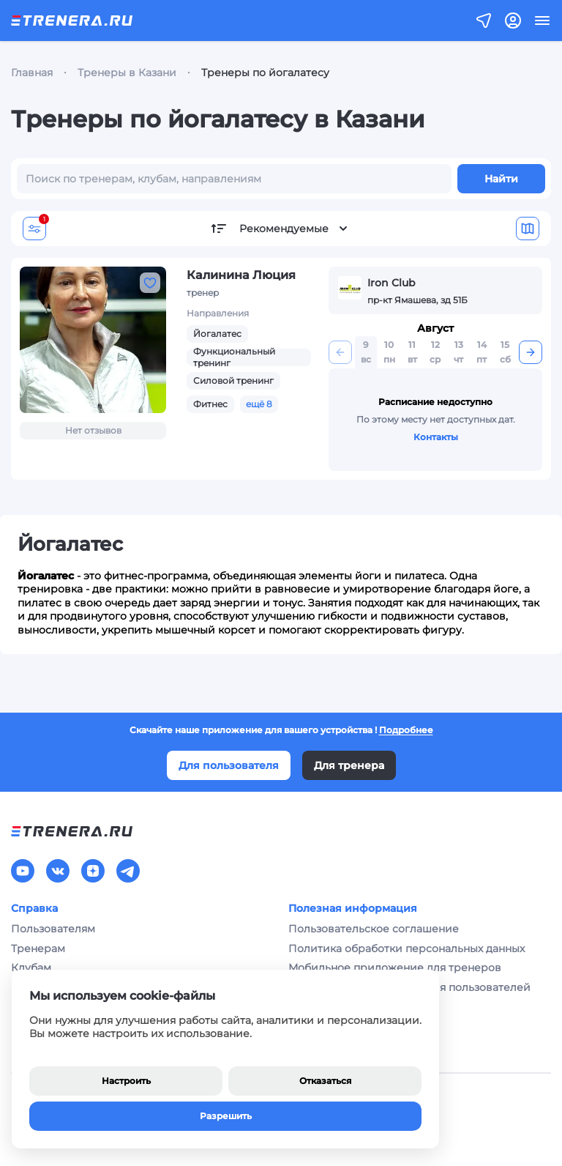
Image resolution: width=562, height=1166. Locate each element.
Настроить (126, 1080)
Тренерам (38, 948)
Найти (501, 178)
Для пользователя (229, 765)
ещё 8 (259, 403)
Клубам (31, 967)
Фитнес (210, 403)
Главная (32, 72)
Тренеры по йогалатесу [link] (265, 72)
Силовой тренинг (233, 380)
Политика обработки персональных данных (406, 948)
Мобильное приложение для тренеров (394, 967)
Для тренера (349, 765)
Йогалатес (217, 333)
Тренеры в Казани (127, 72)
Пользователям (53, 928)
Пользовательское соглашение (373, 928)
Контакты (435, 436)
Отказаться (325, 1080)
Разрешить (226, 1115)
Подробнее (406, 729)
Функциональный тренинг (234, 357)
